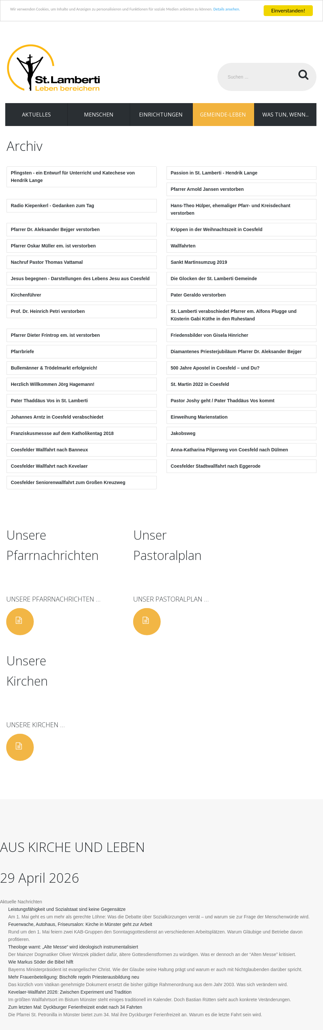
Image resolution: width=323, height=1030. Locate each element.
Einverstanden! (288, 10)
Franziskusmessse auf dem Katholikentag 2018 (62, 441)
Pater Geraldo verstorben (198, 302)
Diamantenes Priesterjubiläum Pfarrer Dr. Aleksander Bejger (236, 359)
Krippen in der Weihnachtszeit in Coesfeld (217, 237)
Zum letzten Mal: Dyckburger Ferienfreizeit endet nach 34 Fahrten (75, 894)
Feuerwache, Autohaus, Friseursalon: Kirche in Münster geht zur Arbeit (80, 811)
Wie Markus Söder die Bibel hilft (40, 849)
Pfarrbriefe (22, 359)
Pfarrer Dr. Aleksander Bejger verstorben (55, 237)
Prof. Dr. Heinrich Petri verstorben (48, 319)
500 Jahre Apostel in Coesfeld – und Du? (215, 375)
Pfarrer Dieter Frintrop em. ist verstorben (55, 343)
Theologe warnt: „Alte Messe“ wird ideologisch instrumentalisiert (73, 834)
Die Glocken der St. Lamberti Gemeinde (214, 286)
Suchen (302, 76)
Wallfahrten (183, 253)
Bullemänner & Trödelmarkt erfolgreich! (54, 375)
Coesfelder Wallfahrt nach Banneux (49, 457)
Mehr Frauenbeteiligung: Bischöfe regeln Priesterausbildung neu (73, 864)
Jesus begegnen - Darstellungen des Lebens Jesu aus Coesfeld (80, 286)
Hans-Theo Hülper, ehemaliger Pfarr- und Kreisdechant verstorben (231, 217)
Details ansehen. (76, 16)
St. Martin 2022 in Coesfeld (200, 392)
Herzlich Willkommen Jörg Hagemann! (52, 392)
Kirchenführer (26, 302)
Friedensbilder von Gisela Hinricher (210, 343)
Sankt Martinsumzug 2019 (199, 270)
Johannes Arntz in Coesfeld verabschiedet (57, 424)
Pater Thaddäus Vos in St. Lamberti (49, 408)
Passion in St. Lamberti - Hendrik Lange (214, 180)
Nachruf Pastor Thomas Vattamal (47, 270)
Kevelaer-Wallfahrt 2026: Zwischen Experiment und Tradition (69, 879)
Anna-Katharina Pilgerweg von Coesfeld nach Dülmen (229, 457)
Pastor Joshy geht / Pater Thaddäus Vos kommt (222, 408)
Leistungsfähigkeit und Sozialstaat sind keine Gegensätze (67, 796)
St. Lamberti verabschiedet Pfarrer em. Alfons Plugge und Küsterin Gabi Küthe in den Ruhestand (234, 322)
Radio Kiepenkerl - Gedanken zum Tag (52, 213)
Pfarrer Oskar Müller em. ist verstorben (53, 253)
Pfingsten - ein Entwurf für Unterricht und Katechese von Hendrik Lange (73, 184)
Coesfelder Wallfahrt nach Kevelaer (49, 474)
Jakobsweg (183, 441)
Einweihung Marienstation (199, 424)
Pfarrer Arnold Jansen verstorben (207, 197)
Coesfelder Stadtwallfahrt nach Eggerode (216, 474)
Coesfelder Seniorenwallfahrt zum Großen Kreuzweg (68, 490)
